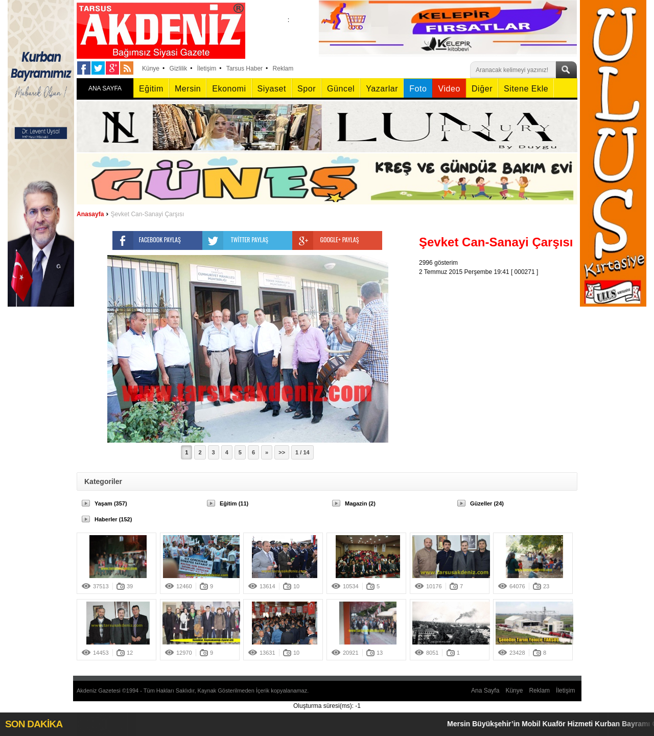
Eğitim (151, 88)
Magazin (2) (360, 503)
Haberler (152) (113, 519)
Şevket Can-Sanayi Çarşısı (147, 214)
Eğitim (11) (234, 503)
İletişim (206, 68)
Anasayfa (90, 214)
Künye (150, 68)
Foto (418, 88)
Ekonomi (229, 88)
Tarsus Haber (244, 68)
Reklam (283, 68)
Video (449, 88)
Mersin (188, 88)
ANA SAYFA (105, 88)
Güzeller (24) (487, 503)
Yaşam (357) (111, 503)
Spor (306, 88)
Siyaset (272, 88)
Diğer (482, 88)
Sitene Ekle (526, 88)
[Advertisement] (500, 340)
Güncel (341, 88)
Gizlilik (179, 68)
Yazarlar (382, 88)
